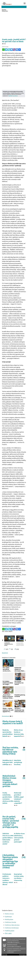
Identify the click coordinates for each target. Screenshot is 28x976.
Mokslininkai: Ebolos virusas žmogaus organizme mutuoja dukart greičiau (10, 781)
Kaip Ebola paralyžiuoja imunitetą (18, 762)
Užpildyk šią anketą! (13, 95)
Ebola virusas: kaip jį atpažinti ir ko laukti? (13, 722)
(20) (15, 805)
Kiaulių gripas (9, 919)
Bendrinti (5, 653)
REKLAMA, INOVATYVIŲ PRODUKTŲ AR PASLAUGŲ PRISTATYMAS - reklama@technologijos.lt (16, 940)
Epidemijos (8, 916)
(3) (24, 748)
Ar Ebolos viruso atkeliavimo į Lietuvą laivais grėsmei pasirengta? (19, 838)
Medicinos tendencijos (12, 928)
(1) (9, 736)
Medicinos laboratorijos (12, 925)
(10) (23, 817)
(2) (10, 764)
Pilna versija (4, 954)
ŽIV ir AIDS (8, 933)
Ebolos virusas (9, 913)
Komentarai (7, 716)
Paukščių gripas (9, 930)
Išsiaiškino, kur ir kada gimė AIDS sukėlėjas (8, 762)
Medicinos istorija (10, 922)
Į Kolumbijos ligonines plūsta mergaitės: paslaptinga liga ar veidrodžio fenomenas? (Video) (10, 861)
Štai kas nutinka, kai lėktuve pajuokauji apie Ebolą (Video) (10, 750)
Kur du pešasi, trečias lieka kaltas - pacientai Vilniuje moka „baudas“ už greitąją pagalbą (11, 821)
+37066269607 (10, 952)
